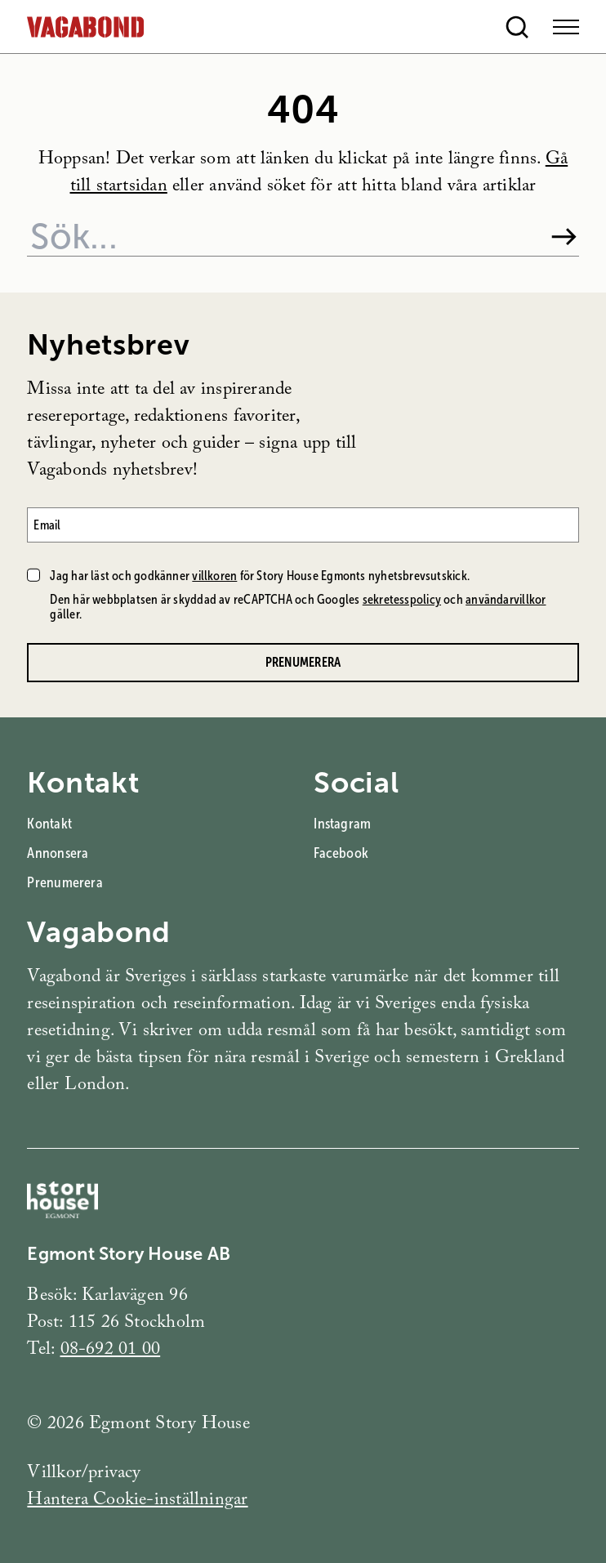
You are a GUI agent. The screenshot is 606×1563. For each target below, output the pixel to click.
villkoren (214, 576)
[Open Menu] (566, 27)
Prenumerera (64, 882)
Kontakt (49, 823)
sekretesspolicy (402, 599)
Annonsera (57, 853)
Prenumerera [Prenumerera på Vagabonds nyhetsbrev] (303, 662)
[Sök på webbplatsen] (282, 236)
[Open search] (517, 27)
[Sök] (564, 236)
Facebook (341, 853)
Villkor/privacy (83, 1474)
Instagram (342, 823)
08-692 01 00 (110, 1351)
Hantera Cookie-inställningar (137, 1501)
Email (46, 525)
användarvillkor (506, 599)
